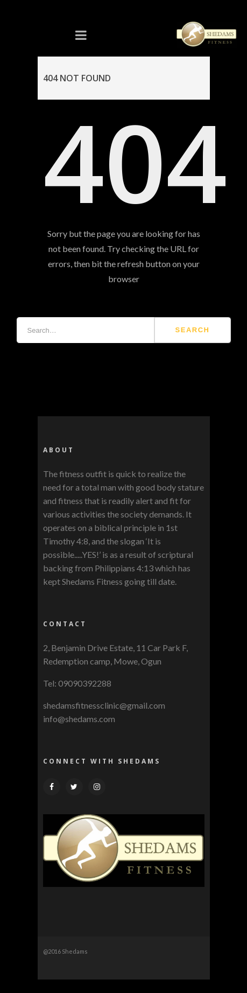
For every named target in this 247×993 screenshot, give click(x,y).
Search (192, 330)
